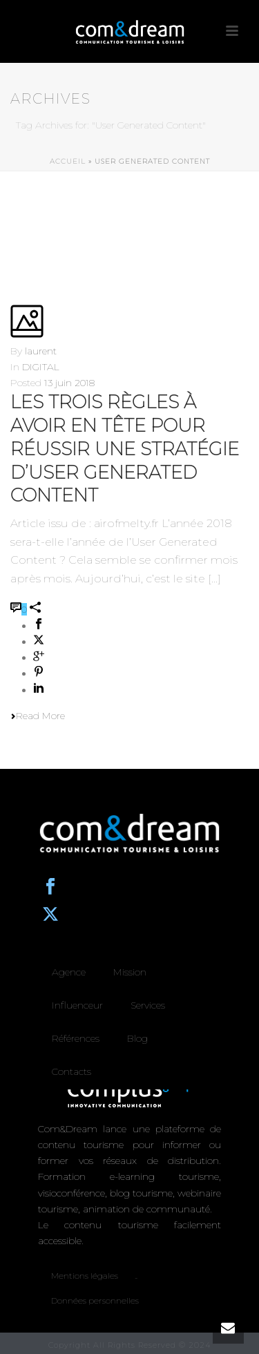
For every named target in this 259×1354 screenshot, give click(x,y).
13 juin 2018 (69, 382)
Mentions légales (84, 1275)
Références (75, 1038)
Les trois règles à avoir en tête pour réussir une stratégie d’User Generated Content (124, 448)
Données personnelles (95, 1300)
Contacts (71, 1071)
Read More (37, 715)
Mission (129, 972)
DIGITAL (40, 367)
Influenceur (77, 1005)
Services (148, 1005)
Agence (69, 972)
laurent (41, 351)
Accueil (68, 161)
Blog (137, 1038)
